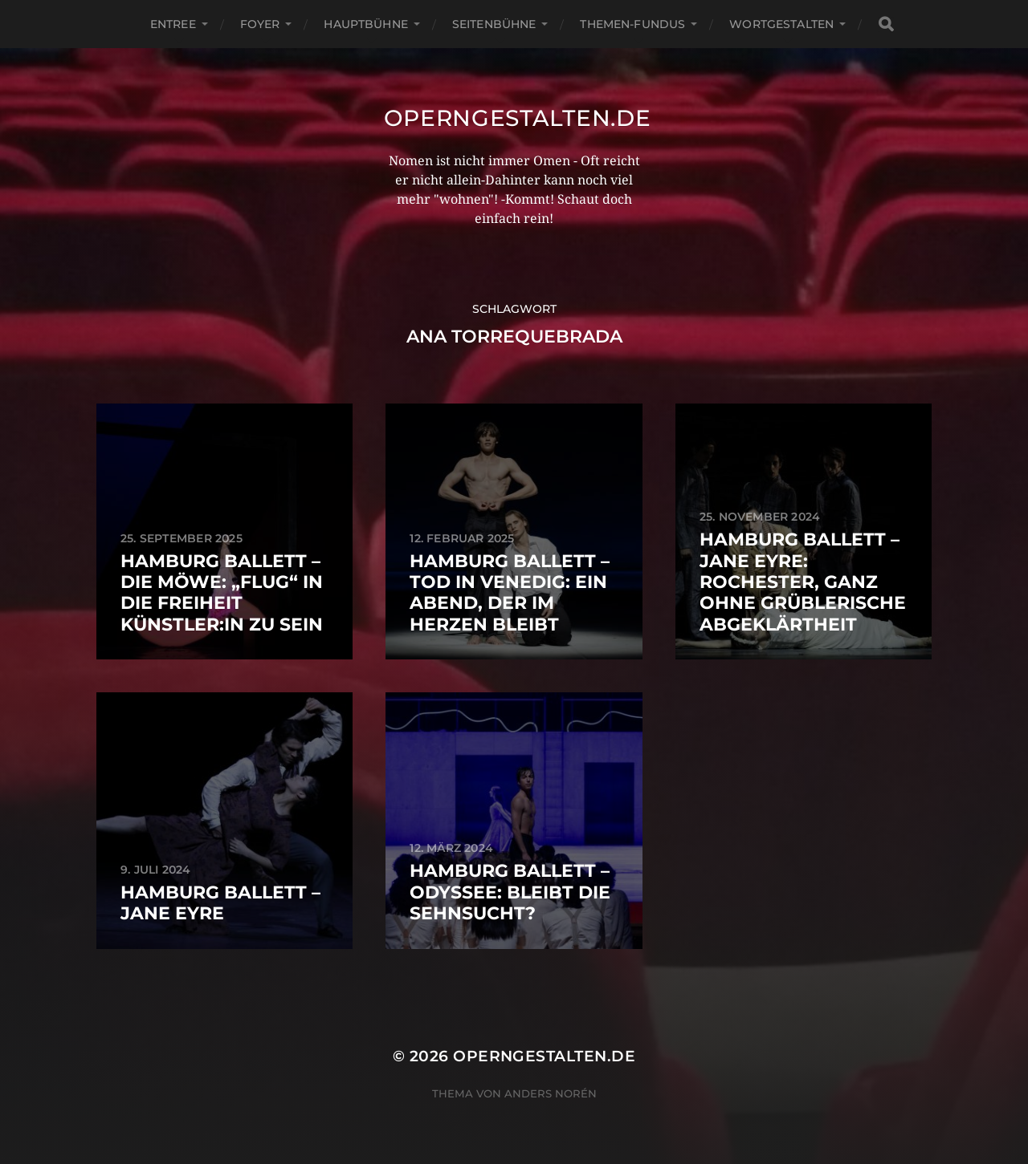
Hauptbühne (365, 24)
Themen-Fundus (632, 24)
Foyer (260, 24)
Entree (173, 24)
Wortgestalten (781, 24)
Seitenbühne (494, 24)
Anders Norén (550, 1093)
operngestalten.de (517, 118)
